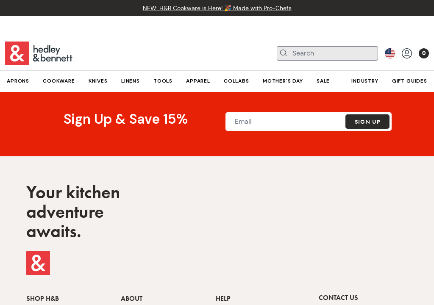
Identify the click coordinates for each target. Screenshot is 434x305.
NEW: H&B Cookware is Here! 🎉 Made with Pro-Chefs (217, 8)
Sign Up (367, 121)
